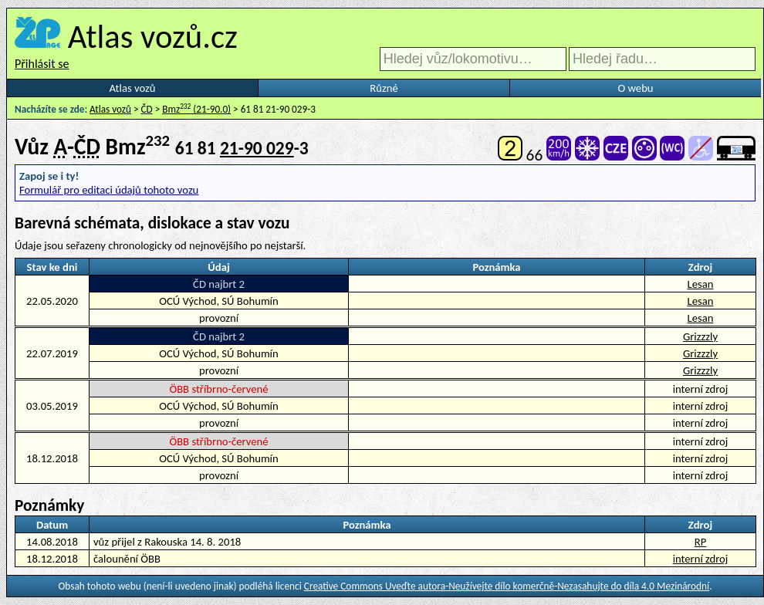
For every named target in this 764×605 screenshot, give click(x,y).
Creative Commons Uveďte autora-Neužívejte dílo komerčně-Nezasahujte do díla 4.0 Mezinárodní (506, 586)
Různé (383, 88)
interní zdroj (701, 559)
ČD (147, 109)
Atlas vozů (133, 88)
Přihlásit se (42, 63)
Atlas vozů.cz (153, 36)
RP (701, 542)
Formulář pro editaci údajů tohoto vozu (108, 190)
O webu (635, 88)
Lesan (701, 284)
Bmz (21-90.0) (196, 109)
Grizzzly (700, 336)
